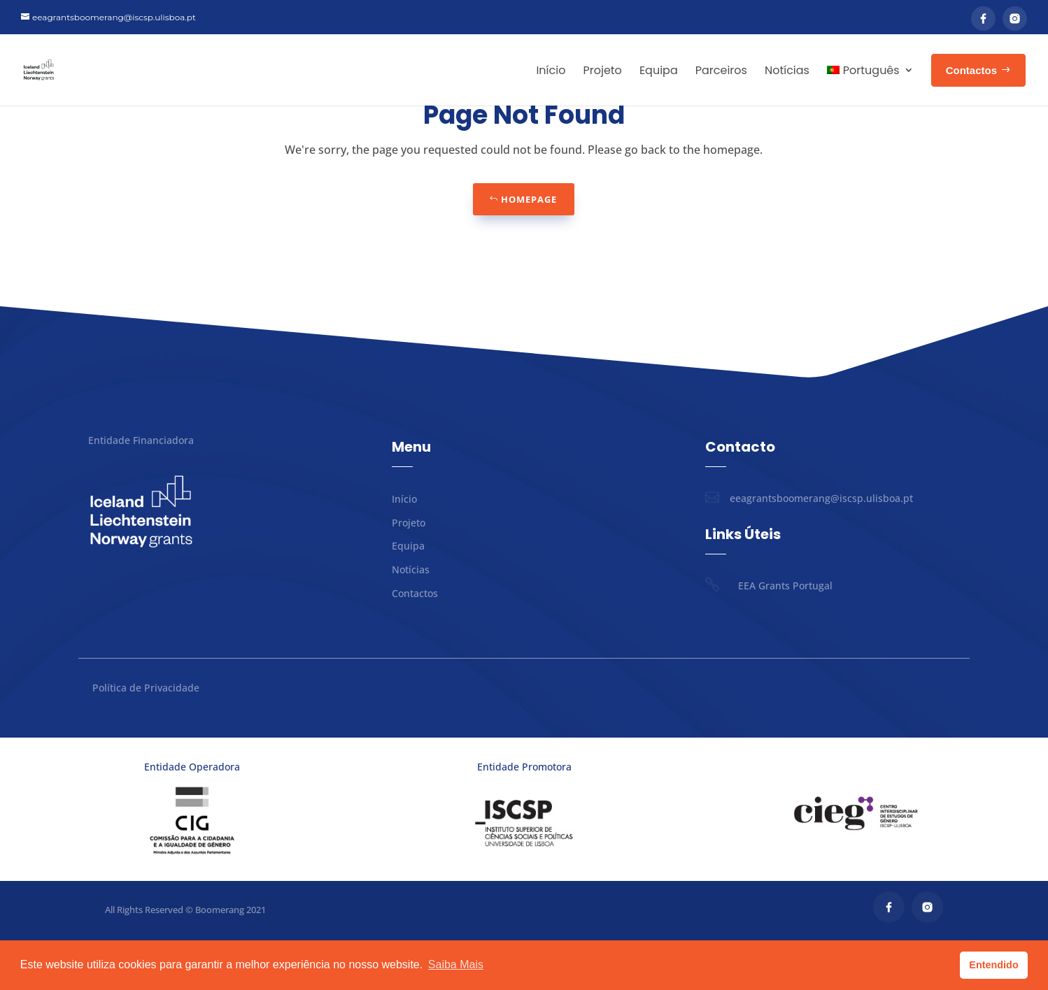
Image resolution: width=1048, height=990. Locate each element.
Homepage (529, 249)
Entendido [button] (993, 964)
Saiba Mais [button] (455, 964)
